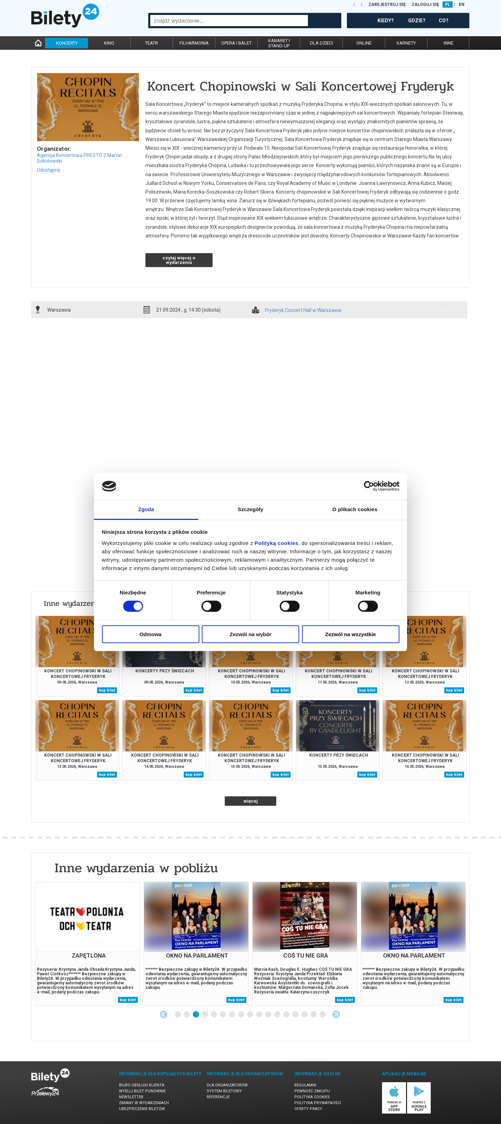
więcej (251, 801)
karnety (406, 43)
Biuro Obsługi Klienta (141, 1085)
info (446, 309)
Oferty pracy (308, 1109)
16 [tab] (313, 1014)
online (364, 43)
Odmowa (150, 634)
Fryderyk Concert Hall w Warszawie (303, 310)
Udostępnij (48, 170)
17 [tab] (322, 1014)
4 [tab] (205, 1014)
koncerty (67, 43)
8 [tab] (241, 1014)
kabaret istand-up (279, 43)
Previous (163, 1014)
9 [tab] (250, 1014)
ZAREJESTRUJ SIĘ (387, 4)
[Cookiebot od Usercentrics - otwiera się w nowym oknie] (369, 486)
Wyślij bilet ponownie (142, 1091)
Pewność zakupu (312, 1091)
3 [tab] (196, 1014)
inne (448, 43)
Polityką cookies (277, 543)
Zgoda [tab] (146, 509)
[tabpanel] (87, 944)
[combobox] (229, 20)
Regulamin (305, 1085)
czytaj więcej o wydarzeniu (178, 260)
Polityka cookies (312, 1097)
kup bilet (107, 690)
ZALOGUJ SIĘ (425, 4)
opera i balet (236, 43)
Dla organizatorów (227, 1085)
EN (461, 4)
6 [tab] (223, 1014)
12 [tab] (277, 1014)
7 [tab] (232, 1014)
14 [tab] (295, 1014)
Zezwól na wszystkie (350, 634)
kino (109, 43)
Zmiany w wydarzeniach (144, 1103)
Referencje (218, 1097)
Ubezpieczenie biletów (142, 1109)
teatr (151, 43)
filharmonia (194, 43)
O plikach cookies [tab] (354, 509)
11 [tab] (268, 1014)
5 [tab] (214, 1014)
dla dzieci (321, 43)
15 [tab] (304, 1014)
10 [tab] (259, 1014)
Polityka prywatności (317, 1103)
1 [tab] (178, 1014)
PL (447, 4)
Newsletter (131, 1097)
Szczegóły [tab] (250, 509)
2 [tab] (187, 1014)
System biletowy (224, 1091)
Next (336, 1014)
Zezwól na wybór (250, 634)
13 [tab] (286, 1014)
